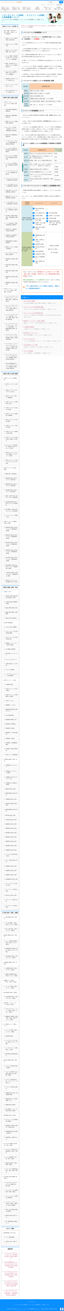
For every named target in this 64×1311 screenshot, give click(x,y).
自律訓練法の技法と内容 (12, 879)
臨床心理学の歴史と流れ (12, 607)
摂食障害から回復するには (12, 1138)
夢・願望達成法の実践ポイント (12, 1222)
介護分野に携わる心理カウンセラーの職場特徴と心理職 (12, 551)
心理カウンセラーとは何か (12, 384)
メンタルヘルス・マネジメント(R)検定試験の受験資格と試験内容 (12, 142)
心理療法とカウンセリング (12, 766)
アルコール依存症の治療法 (12, 1087)
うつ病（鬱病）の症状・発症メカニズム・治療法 (12, 923)
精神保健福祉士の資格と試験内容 (12, 241)
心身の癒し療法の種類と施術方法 (10, 1177)
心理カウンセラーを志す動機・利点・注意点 (12, 51)
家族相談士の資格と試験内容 (12, 283)
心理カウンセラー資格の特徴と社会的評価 (12, 39)
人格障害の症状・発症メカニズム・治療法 (12, 969)
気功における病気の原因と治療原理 (12, 1210)
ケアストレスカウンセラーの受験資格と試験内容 (12, 179)
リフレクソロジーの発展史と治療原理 (12, 1196)
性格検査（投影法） (10, 728)
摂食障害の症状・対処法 (10, 1115)
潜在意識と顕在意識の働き (12, 1054)
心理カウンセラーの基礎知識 (10, 379)
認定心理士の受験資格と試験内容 (12, 135)
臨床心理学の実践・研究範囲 (12, 613)
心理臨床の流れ (9, 684)
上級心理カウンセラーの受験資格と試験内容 (12, 191)
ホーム (43, 4)
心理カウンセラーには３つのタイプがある (12, 390)
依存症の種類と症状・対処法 (10, 1060)
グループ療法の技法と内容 (12, 861)
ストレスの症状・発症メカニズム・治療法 (12, 1030)
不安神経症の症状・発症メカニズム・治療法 (12, 956)
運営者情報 (59, 4)
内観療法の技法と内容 (11, 828)
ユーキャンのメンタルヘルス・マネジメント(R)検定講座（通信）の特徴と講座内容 (12, 337)
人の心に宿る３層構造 (29, 301)
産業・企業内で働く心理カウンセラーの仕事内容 (12, 496)
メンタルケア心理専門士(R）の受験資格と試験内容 (12, 165)
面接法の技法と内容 (10, 789)
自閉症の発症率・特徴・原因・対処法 (12, 1163)
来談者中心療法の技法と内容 (12, 804)
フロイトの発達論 (28, 351)
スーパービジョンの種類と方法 (12, 516)
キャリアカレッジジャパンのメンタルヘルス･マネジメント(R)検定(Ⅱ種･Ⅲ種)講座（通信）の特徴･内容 (12, 347)
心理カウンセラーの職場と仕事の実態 (12, 432)
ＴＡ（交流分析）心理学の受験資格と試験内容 (12, 224)
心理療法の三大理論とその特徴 (12, 783)
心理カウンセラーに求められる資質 (12, 408)
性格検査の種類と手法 (11, 719)
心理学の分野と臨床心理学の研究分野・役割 (12, 596)
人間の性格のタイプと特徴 (31, 345)
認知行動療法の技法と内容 (12, 810)
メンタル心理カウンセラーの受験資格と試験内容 (12, 185)
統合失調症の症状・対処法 (10, 992)
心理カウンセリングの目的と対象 (12, 420)
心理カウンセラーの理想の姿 (12, 45)
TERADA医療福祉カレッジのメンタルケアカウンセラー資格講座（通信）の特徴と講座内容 (12, 366)
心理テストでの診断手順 (12, 754)
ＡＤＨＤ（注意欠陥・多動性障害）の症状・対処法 (12, 1151)
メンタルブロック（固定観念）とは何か (12, 1048)
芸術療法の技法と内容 (11, 845)
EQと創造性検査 (10, 715)
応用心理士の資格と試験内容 (12, 271)
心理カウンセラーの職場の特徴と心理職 (10, 522)
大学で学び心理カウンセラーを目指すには (12, 91)
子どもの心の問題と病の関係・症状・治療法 (10, 1144)
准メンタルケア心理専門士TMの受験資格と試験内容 (12, 157)
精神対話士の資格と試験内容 (12, 277)
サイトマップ (51, 4)
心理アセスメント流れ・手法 (48, 8)
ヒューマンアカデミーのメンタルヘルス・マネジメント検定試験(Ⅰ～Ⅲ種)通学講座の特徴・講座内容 (12, 327)
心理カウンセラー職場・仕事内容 (26, 8)
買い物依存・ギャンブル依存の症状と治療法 (12, 1109)
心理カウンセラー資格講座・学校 (16, 8)
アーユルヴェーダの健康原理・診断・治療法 (12, 1191)
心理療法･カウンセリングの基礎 (11, 772)
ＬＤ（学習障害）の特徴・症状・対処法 (11, 1157)
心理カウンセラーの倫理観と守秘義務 (12, 414)
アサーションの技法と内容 (12, 900)
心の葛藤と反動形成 (29, 327)
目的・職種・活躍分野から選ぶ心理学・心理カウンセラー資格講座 (10, 32)
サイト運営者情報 (10, 1237)
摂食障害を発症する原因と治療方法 (12, 1132)
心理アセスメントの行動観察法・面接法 (12, 695)
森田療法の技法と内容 (11, 837)
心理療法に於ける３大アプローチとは (12, 777)
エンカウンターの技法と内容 (12, 906)
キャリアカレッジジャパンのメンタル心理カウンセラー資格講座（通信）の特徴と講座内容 (12, 357)
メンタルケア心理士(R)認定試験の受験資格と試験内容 (12, 150)
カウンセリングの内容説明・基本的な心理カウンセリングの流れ (12, 446)
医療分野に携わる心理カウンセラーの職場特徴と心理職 (12, 536)
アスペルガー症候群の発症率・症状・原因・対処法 (12, 1170)
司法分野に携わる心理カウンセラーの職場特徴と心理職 (12, 559)
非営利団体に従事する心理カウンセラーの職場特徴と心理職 (12, 567)
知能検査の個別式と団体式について (12, 710)
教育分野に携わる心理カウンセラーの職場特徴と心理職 (12, 529)
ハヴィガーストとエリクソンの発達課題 (12, 674)
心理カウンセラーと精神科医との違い (12, 402)
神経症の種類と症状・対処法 (10, 935)
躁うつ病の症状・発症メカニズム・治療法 (12, 929)
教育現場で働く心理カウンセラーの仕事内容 (12, 479)
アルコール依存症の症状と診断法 (12, 1066)
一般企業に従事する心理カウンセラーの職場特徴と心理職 (12, 574)
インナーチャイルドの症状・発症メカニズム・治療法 (12, 1042)
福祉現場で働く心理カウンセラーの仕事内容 (12, 490)
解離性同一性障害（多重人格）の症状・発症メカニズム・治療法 (12, 1018)
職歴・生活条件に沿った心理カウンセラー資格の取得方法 (12, 65)
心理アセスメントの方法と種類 (12, 689)
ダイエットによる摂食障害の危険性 (12, 1120)
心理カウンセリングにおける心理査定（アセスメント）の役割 (12, 454)
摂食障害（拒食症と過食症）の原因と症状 (12, 1126)
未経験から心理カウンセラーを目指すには (12, 79)
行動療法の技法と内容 (11, 799)
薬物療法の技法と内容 (11, 874)
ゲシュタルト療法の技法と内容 (12, 855)
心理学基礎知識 (37, 8)
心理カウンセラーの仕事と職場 (10, 468)
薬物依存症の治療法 (10, 1104)
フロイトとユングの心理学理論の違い (33, 313)
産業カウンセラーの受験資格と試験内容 (12, 122)
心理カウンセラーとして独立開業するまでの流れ (12, 581)
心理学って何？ (8, 591)
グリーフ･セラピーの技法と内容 (11, 884)
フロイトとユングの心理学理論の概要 (33, 307)
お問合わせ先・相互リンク (12, 1242)
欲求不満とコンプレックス (31, 333)
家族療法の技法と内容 (11, 866)
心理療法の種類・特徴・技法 (10, 760)
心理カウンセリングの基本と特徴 (12, 426)
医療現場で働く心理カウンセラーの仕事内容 (12, 484)
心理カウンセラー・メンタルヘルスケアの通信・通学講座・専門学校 (10, 290)
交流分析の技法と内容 (11, 819)
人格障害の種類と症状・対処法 (10, 963)
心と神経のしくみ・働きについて (10, 1025)
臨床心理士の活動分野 (11, 618)
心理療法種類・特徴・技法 (58, 8)
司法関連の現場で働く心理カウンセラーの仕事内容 (12, 503)
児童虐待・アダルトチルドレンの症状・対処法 (10, 1003)
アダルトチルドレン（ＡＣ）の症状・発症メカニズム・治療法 (12, 1010)
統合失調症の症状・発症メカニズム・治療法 (12, 997)
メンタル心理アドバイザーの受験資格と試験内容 (12, 203)
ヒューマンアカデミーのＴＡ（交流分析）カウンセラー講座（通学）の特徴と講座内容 (12, 317)
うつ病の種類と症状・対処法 (10, 917)
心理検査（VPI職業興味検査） (11, 743)
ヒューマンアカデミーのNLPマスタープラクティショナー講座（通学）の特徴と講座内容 (12, 308)
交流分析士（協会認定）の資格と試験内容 (12, 235)
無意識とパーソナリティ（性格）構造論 (34, 320)
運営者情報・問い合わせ (10, 1232)
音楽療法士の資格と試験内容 (12, 259)
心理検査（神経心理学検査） (12, 749)
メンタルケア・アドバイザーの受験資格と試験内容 (12, 210)
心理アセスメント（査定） (10, 680)
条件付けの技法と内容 (11, 895)
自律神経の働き (9, 1036)
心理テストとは (9, 700)
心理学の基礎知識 (8, 622)
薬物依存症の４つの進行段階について (12, 1099)
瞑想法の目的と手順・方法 (12, 1216)
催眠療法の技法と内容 (11, 824)
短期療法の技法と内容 (11, 870)
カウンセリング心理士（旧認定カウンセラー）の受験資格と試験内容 (12, 129)
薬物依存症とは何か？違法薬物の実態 (12, 1093)
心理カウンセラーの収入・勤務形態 (11, 396)
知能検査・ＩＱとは (10, 705)
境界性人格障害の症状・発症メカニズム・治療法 (12, 975)
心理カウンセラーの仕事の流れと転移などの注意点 (12, 439)
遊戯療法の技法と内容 (11, 850)
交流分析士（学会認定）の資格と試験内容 (12, 230)
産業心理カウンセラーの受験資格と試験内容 (12, 197)
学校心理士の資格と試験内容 (12, 265)
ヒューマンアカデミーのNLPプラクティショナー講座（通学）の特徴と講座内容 (12, 299)
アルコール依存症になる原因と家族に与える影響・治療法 (12, 1073)
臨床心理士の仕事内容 (11, 473)
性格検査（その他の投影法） (12, 733)
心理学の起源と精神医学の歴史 (12, 602)
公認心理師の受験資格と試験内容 (12, 110)
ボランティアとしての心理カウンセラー (12, 85)
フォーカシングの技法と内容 (12, 890)
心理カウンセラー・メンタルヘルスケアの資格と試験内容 (10, 103)
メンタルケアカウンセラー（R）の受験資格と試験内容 (12, 172)
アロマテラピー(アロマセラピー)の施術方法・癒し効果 (11, 1184)
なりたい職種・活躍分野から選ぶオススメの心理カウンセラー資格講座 (12, 57)
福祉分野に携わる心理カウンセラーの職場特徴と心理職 (12, 544)
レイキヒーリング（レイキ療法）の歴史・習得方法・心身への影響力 (12, 1203)
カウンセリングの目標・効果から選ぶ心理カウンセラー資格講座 (12, 73)
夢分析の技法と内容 (10, 815)
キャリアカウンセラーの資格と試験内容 (12, 253)
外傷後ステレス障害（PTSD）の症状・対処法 (10, 981)
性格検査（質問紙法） (11, 724)
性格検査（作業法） (10, 738)
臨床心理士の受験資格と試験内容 (12, 116)
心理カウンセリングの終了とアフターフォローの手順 (12, 461)
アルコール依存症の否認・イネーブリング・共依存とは (12, 1081)
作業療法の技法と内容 (11, 832)
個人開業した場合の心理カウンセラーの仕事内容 (12, 510)
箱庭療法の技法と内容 (11, 841)
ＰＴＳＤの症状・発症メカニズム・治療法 (12, 987)
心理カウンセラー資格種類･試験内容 (5, 9)
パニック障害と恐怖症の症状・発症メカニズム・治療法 (12, 942)
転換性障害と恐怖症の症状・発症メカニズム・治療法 (12, 950)
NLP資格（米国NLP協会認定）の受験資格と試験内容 (12, 217)
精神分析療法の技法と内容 (12, 794)
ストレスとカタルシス (29, 339)
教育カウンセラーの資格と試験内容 (12, 247)
